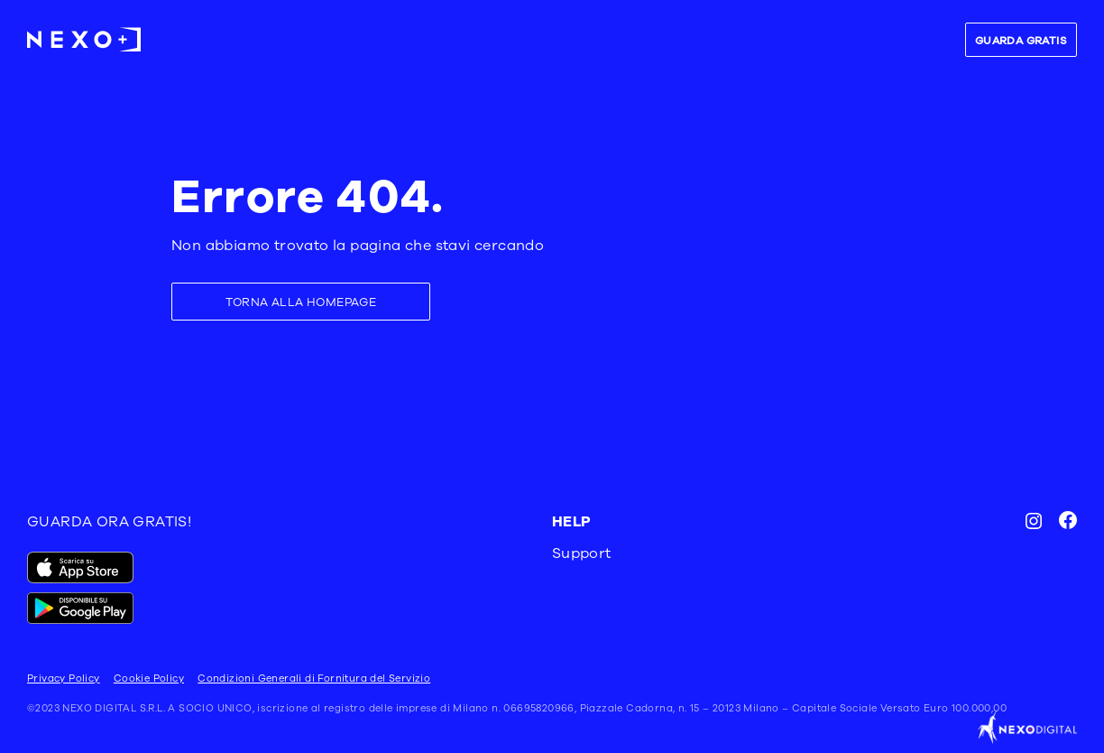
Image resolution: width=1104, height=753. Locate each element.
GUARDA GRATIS (1021, 40)
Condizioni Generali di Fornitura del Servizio (314, 678)
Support (582, 553)
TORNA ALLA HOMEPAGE (301, 302)
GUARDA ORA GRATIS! (109, 522)
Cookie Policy (149, 678)
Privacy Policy (63, 678)
